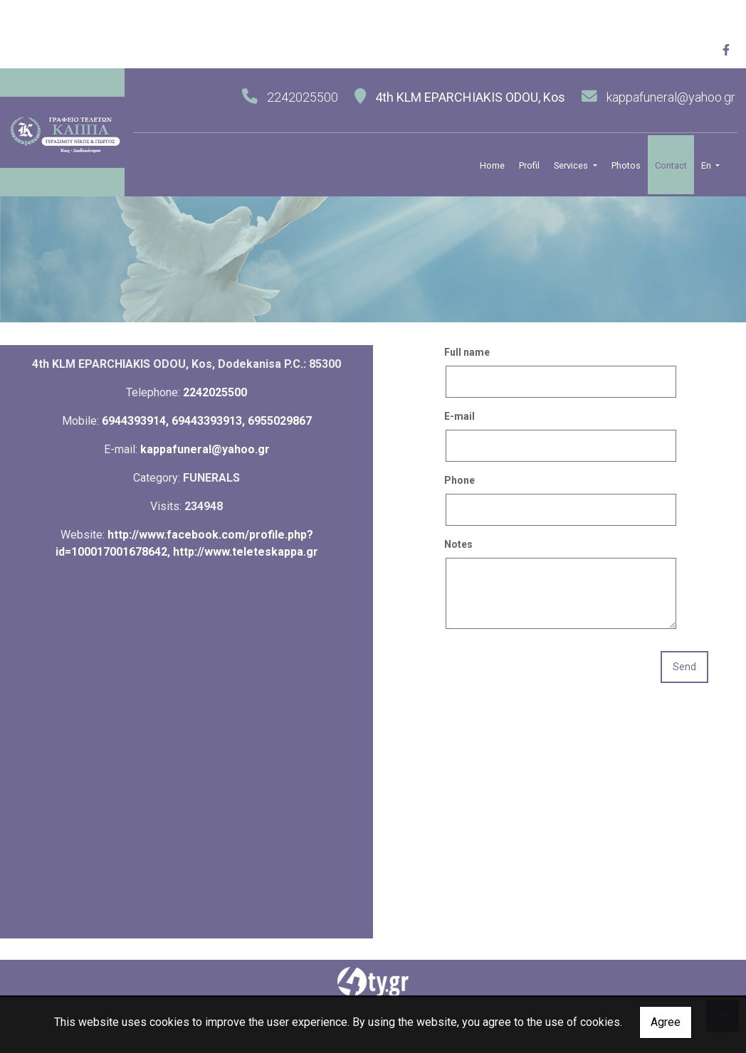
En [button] (707, 165)
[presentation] (552, 668)
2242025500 (215, 392)
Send (684, 666)
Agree (666, 1022)
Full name (467, 352)
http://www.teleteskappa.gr (245, 552)
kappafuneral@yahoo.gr (670, 97)
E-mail (459, 416)
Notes (458, 544)
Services (572, 165)
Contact (671, 165)
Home (492, 165)
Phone (459, 480)
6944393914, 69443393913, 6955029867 (207, 421)
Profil (529, 165)
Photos (626, 165)
